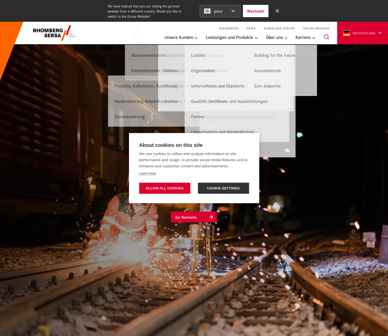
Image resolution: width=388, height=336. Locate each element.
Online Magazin (316, 28)
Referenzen (229, 28)
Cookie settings (223, 188)
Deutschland (359, 33)
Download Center (279, 28)
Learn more (147, 173)
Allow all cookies (164, 188)
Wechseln (255, 11)
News (251, 28)
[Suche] (326, 37)
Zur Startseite (186, 217)
